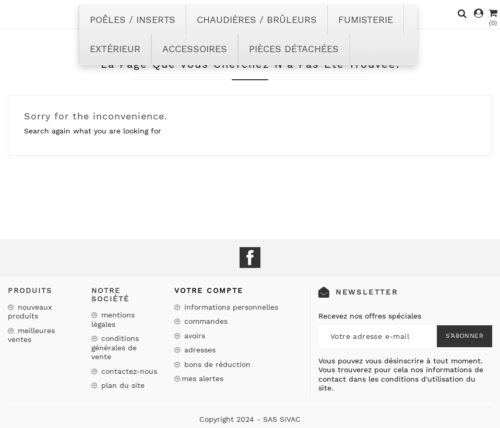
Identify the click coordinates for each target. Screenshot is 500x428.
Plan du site (122, 385)
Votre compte (208, 290)
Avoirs (193, 336)
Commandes (205, 321)
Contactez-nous (128, 371)
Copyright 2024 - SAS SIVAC (250, 419)
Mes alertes (202, 378)
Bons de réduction (216, 364)
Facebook (250, 257)
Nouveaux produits (30, 312)
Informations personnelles (230, 307)
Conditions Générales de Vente (115, 347)
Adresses (199, 350)
